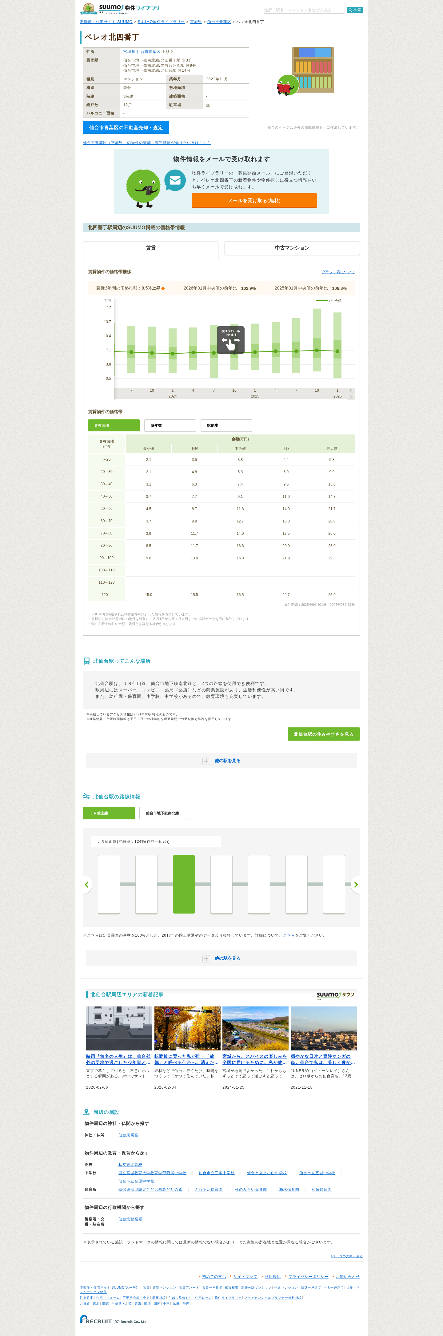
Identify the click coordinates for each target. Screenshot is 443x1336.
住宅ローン (203, 1297)
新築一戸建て (311, 1287)
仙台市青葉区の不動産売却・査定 (126, 127)
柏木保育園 (289, 1189)
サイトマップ (245, 1276)
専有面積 (101, 425)
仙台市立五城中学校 (317, 1173)
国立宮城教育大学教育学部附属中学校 (152, 1173)
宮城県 (196, 22)
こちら (289, 935)
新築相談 (159, 1297)
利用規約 (273, 1276)
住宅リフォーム (108, 1297)
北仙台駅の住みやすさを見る (324, 734)
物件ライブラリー (228, 1297)
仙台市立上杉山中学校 (267, 1173)
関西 (147, 1303)
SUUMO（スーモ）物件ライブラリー (122, 8)
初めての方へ (214, 1276)
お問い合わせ (348, 1276)
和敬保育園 (322, 1189)
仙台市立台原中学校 (136, 1181)
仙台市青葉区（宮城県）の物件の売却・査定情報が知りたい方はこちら (147, 143)
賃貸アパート (189, 1287)
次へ (355, 884)
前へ (87, 884)
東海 (138, 1303)
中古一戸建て (334, 1287)
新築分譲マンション (256, 1287)
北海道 (85, 1303)
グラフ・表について (338, 272)
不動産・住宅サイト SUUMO (106, 22)
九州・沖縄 (181, 1303)
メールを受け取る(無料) (254, 200)
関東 (105, 1303)
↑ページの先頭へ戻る (347, 1256)
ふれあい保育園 (209, 1189)
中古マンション (286, 1287)
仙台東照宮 (128, 1135)
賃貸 (146, 1287)
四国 (157, 1303)
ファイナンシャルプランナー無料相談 (273, 1297)
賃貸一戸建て (212, 1287)
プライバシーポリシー (309, 1276)
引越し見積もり (180, 1297)
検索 (357, 10)
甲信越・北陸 (122, 1303)
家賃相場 (231, 1287)
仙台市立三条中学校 (217, 1173)
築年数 (156, 425)
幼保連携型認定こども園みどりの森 (150, 1189)
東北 (96, 1303)
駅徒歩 (212, 425)
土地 (350, 1287)
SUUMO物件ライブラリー (161, 22)
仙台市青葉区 (219, 22)
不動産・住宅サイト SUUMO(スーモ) (109, 1287)
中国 (166, 1303)
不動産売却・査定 (136, 1297)
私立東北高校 (130, 1164)
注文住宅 (87, 1297)
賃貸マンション (164, 1287)
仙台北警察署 (130, 1219)
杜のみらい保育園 (251, 1189)
